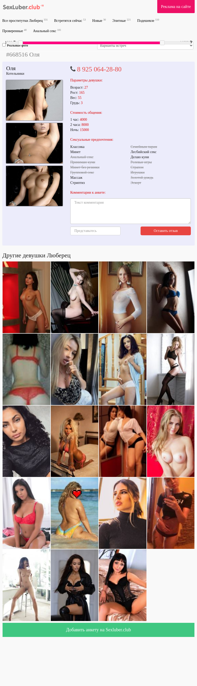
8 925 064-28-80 (99, 69)
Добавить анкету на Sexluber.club (98, 629)
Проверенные (14, 31)
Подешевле (148, 20)
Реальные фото (15, 45)
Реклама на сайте (176, 6)
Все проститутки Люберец (25, 20)
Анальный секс (47, 31)
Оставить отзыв (166, 231)
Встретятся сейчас (70, 20)
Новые (99, 20)
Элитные (121, 20)
